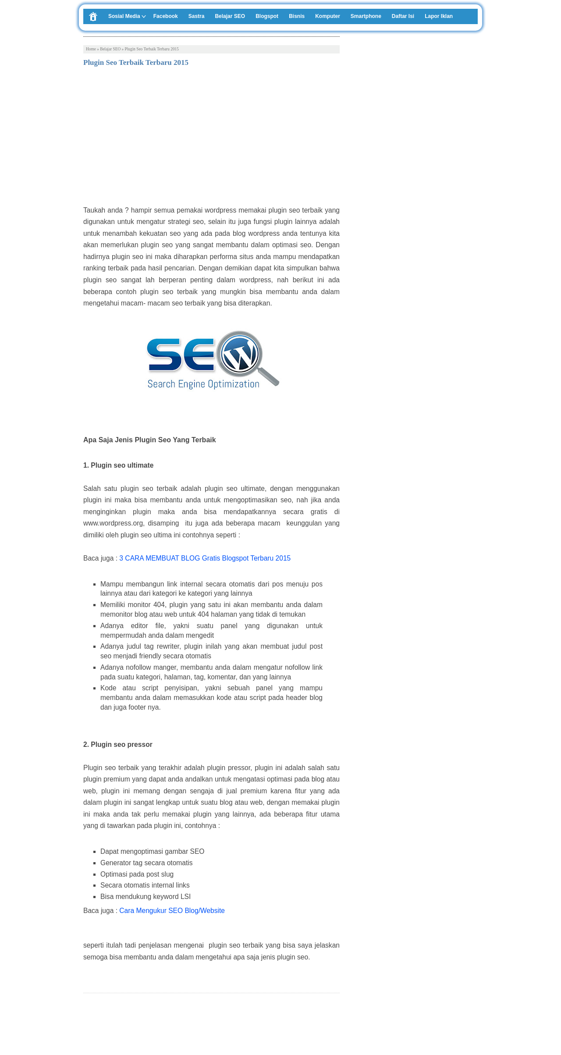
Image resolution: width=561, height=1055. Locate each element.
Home (91, 49)
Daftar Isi (403, 16)
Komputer (327, 16)
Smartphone (366, 16)
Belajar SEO (230, 16)
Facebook (165, 16)
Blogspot (267, 16)
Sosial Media (124, 16)
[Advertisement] (211, 139)
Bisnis (297, 16)
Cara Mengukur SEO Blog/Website (172, 910)
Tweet (91, 1023)
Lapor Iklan (439, 16)
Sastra (196, 16)
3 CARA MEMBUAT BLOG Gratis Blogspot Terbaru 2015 (205, 558)
